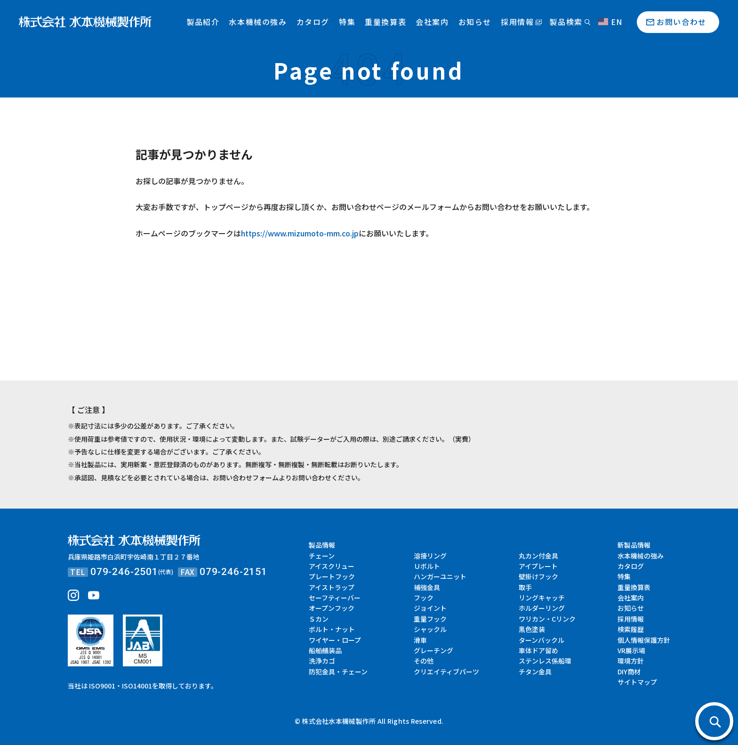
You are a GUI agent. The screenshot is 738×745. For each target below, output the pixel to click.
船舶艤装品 (325, 650)
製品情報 (322, 545)
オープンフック (331, 608)
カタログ (313, 21)
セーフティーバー (335, 597)
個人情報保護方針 (644, 640)
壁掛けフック (538, 576)
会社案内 (432, 21)
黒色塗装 (532, 629)
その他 (423, 660)
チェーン (322, 555)
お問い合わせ (681, 21)
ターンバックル (541, 640)
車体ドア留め (538, 650)
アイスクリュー (331, 566)
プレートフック (332, 576)
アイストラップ (331, 587)
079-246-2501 (124, 571)
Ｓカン (319, 619)
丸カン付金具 (538, 555)
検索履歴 (631, 629)
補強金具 (427, 587)
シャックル (430, 629)
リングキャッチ (542, 597)
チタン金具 (535, 671)
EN (610, 21)
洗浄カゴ (322, 660)
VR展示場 (631, 650)
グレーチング (433, 650)
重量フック (430, 619)
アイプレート (538, 566)
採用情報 (517, 21)
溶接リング (430, 555)
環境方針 (631, 660)
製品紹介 (202, 21)
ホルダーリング (542, 608)
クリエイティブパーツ (446, 671)
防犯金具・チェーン (338, 671)
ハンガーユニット (440, 576)
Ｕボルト (427, 566)
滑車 (420, 640)
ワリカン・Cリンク (547, 619)
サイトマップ (637, 682)
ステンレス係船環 (545, 660)
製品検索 (565, 21)
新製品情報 (634, 545)
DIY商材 (629, 671)
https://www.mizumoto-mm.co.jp (300, 233)
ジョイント (430, 608)
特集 (347, 21)
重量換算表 (385, 21)
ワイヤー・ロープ (335, 640)
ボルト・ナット (332, 629)
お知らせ (474, 21)
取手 (525, 587)
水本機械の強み (258, 21)
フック (423, 597)
